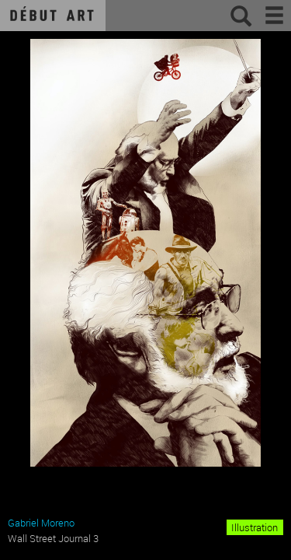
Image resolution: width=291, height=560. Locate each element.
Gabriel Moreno (41, 523)
